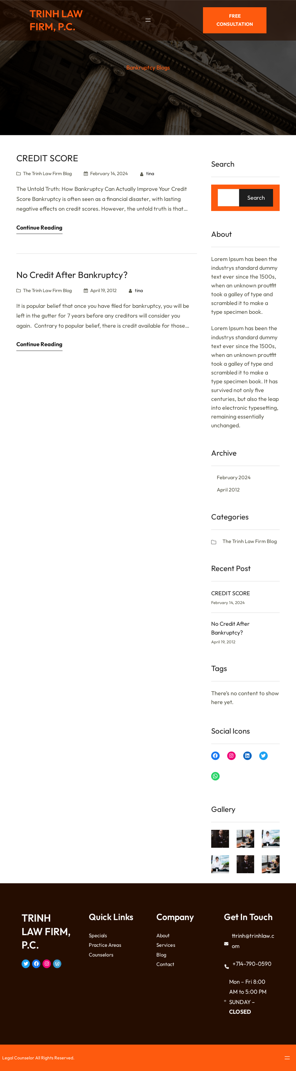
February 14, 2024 (109, 173)
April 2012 (228, 489)
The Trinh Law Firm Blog (47, 173)
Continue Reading (39, 227)
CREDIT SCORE (47, 158)
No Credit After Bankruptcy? (72, 275)
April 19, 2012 (103, 290)
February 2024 (234, 477)
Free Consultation (235, 18)
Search (256, 197)
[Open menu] (148, 18)
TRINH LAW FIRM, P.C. (56, 18)
